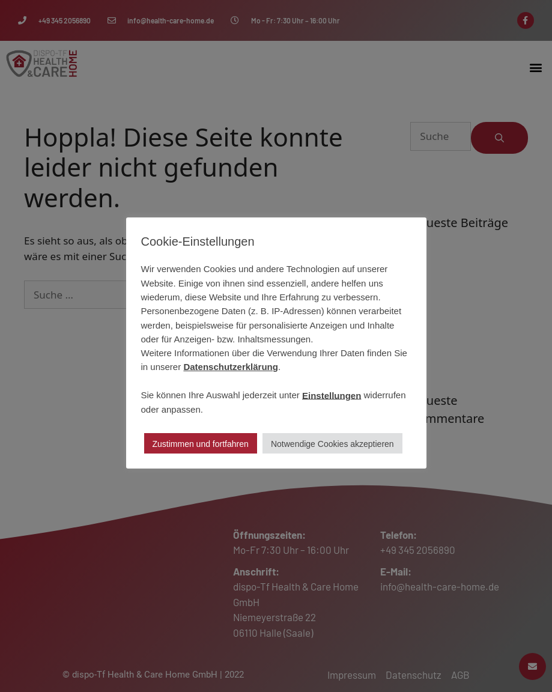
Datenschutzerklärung (230, 367)
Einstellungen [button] (331, 395)
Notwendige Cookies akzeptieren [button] (332, 444)
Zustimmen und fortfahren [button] (201, 444)
